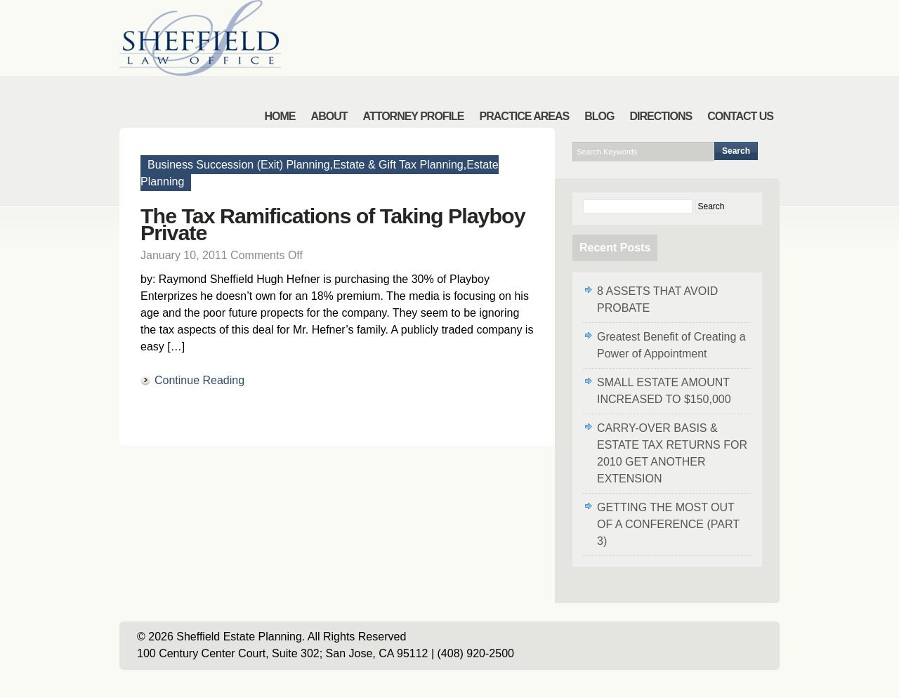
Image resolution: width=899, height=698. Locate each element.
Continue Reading (199, 380)
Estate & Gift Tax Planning (398, 165)
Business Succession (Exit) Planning (238, 165)
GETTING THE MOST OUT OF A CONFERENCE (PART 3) (668, 524)
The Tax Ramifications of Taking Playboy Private (332, 224)
